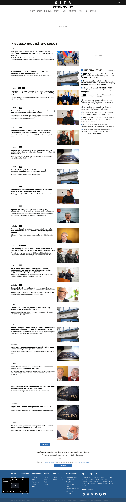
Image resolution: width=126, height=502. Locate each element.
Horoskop (92, 11)
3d (112, 70)
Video (81, 11)
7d (114, 70)
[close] (26, 479)
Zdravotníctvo (36, 477)
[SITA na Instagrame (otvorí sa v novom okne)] (92, 494)
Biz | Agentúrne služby (21, 500)
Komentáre (72, 11)
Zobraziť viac (45, 444)
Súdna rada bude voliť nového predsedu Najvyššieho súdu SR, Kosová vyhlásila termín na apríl (31, 190)
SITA (32, 11)
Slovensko (14, 477)
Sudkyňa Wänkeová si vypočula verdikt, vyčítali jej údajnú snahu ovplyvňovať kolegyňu (30, 308)
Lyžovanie (47, 484)
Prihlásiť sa (63, 465)
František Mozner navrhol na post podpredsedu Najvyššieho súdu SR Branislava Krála (29, 72)
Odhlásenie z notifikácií (109, 500)
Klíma (33, 486)
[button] (123, 2)
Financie (23, 477)
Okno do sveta (70, 480)
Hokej (45, 480)
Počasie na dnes (57, 477)
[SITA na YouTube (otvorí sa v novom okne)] (96, 494)
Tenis (45, 482)
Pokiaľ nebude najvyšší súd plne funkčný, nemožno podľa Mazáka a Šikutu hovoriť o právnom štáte (33, 387)
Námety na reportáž (41, 500)
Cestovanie (35, 482)
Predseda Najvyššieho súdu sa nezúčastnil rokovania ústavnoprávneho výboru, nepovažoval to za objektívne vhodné (32, 230)
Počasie (63, 11)
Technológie (24, 493)
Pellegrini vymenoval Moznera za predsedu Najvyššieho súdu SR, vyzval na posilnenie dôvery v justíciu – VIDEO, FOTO (32, 92)
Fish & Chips (69, 491)
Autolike (68, 486)
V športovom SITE (71, 484)
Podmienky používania (72, 500)
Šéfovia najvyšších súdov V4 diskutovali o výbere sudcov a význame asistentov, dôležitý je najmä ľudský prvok (33, 328)
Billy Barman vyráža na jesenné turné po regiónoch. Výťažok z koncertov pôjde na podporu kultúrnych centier (96, 131)
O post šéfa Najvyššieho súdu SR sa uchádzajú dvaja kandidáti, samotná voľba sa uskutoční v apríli (31, 170)
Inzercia (13, 500)
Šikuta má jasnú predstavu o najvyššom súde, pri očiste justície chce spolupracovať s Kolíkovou (32, 426)
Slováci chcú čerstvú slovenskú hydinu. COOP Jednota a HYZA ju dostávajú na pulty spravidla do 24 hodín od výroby (98, 83)
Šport (56, 11)
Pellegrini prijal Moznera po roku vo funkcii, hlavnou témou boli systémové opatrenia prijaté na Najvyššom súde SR (32, 53)
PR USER (68, 493)
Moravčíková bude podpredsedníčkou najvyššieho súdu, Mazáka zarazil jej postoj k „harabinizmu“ (32, 348)
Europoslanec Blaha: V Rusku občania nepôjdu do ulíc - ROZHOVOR (97, 96)
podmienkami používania (51, 462)
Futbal (46, 477)
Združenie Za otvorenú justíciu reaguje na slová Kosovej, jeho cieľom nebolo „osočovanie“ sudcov (33, 111)
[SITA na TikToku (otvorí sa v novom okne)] (100, 494)
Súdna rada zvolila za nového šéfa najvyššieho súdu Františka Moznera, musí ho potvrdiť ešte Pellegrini (31, 131)
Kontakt (48, 500)
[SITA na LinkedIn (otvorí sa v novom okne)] (104, 494)
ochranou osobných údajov (82, 462)
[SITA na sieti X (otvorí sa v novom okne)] (88, 494)
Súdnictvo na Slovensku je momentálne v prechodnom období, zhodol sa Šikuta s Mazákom (32, 367)
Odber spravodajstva (31, 500)
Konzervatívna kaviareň (72, 489)
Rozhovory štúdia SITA (72, 477)
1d (106, 70)
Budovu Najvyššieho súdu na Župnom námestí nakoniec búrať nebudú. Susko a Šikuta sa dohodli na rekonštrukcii (33, 289)
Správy (39, 11)
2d (109, 70)
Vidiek (34, 484)
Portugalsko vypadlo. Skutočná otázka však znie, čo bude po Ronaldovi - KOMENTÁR (97, 113)
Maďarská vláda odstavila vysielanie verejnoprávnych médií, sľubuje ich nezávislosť (97, 125)
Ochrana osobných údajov (84, 500)
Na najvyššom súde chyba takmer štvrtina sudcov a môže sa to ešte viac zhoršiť (31, 407)
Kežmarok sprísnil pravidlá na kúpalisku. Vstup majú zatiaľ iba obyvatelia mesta (96, 108)
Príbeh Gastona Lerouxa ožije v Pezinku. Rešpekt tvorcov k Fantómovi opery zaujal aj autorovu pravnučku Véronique (97, 102)
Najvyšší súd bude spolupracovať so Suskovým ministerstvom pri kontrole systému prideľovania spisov (32, 210)
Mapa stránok (63, 500)
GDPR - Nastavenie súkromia (96, 500)
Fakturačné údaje (55, 500)
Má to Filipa (69, 482)
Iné (86, 11)
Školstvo (34, 480)
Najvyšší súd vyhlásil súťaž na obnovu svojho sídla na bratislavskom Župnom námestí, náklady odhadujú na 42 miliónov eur (33, 151)
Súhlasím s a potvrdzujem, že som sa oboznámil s (63, 462)
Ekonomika (48, 11)
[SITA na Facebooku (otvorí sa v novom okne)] (84, 494)
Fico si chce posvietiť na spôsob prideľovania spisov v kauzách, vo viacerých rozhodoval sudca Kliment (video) (33, 249)
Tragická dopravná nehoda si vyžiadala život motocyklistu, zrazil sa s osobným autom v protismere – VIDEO (98, 119)
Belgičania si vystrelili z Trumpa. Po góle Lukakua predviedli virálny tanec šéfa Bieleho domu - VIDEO (97, 76)
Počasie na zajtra (58, 480)
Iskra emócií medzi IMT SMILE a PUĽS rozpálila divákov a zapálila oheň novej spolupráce (96, 90)
